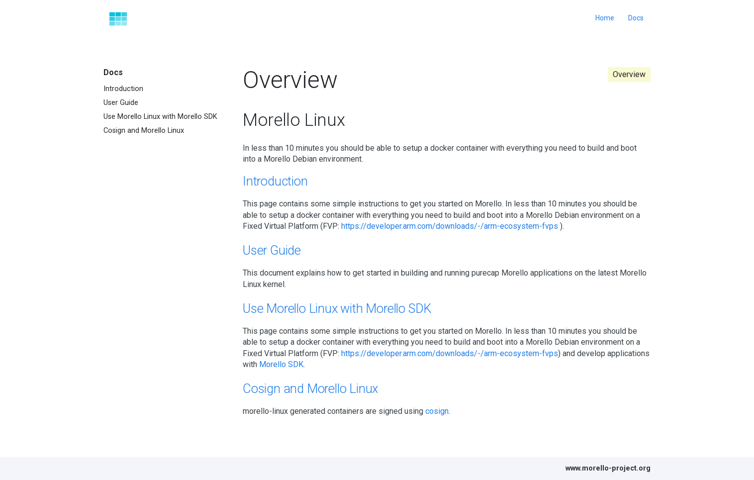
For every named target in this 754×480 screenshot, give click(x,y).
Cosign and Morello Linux (143, 130)
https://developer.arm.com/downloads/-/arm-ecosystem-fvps (449, 226)
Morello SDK (281, 364)
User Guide (120, 102)
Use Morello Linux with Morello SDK (160, 116)
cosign (437, 411)
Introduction (123, 89)
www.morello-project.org (608, 468)
